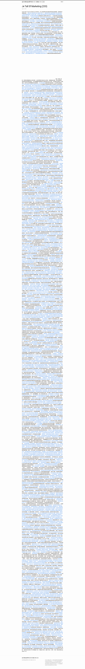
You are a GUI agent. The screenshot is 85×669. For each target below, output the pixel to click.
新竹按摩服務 (42, 562)
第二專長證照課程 (53, 477)
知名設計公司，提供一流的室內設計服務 (40, 247)
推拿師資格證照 (36, 562)
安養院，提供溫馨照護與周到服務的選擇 (37, 612)
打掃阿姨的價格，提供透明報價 (53, 277)
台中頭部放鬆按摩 (36, 30)
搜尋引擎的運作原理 (32, 383)
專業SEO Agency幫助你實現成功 (35, 86)
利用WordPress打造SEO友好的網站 (29, 286)
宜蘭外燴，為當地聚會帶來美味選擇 (40, 460)
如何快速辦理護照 (36, 599)
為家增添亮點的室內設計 (30, 176)
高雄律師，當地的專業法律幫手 (33, 257)
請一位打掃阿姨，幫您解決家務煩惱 (36, 361)
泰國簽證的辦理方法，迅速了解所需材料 (48, 123)
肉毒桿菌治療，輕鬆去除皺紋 (56, 275)
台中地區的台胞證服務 (43, 101)
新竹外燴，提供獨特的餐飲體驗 (32, 15)
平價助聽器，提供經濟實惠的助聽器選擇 (36, 325)
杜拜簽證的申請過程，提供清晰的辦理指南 (44, 454)
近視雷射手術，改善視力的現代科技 (52, 564)
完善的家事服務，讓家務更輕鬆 (50, 29)
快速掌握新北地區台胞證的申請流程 (40, 116)
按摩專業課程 (58, 462)
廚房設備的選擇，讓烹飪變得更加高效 (33, 455)
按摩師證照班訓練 (54, 545)
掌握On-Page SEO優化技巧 (37, 397)
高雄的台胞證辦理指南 (39, 190)
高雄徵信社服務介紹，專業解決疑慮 (29, 23)
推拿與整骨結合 (45, 95)
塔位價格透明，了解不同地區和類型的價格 (35, 234)
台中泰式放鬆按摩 (54, 531)
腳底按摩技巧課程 (59, 160)
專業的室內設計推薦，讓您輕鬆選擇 (48, 261)
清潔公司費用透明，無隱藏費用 (44, 316)
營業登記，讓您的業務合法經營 (30, 164)
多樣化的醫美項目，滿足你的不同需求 (32, 168)
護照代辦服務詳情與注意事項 (38, 615)
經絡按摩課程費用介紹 (43, 647)
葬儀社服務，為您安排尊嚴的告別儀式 (33, 471)
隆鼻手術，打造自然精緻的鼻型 (50, 238)
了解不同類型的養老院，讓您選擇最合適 (44, 41)
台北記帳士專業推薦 (51, 225)
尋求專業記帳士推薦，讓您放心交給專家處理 (40, 592)
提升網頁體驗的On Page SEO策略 (52, 203)
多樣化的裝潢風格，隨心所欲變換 (34, 19)
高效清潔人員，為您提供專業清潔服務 (45, 338)
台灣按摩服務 (56, 589)
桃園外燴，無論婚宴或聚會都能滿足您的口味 (53, 239)
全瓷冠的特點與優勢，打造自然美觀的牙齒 (41, 275)
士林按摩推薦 (52, 510)
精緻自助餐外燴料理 (40, 290)
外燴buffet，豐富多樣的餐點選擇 (36, 152)
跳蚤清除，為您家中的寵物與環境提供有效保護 (32, 105)
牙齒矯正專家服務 (30, 265)
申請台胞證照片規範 (55, 473)
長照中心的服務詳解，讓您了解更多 (37, 534)
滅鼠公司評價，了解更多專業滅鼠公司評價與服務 (45, 194)
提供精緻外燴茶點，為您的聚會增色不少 (47, 38)
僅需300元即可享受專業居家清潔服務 (47, 607)
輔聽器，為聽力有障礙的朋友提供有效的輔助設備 (42, 273)
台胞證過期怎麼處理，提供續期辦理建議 (46, 341)
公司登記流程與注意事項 (35, 596)
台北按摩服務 (43, 19)
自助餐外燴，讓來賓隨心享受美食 (28, 128)
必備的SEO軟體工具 (44, 151)
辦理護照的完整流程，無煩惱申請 (55, 359)
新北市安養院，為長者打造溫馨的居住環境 (51, 314)
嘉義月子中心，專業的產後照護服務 (51, 641)
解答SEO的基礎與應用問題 (31, 159)
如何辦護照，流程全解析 (30, 139)
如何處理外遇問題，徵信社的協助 (36, 314)
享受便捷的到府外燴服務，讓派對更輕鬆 (38, 418)
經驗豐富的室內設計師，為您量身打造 (50, 320)
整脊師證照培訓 (57, 623)
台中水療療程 (55, 174)
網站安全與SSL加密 (40, 222)
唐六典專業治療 (32, 216)
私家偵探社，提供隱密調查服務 (52, 121)
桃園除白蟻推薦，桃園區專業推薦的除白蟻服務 (49, 144)
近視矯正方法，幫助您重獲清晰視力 (50, 241)
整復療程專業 (50, 387)
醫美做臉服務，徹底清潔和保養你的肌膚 (33, 631)
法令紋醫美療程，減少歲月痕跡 (29, 495)
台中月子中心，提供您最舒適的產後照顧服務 (43, 355)
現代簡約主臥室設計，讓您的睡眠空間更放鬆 (51, 515)
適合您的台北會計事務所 (39, 357)
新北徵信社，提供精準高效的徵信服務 (43, 296)
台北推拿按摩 (51, 85)
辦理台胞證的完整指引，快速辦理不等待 (50, 279)
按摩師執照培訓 (52, 188)
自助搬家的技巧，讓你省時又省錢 (50, 376)
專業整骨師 (44, 326)
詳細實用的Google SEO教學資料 (29, 628)
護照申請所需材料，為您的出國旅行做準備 (40, 135)
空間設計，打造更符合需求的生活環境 (52, 577)
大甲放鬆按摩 (31, 239)
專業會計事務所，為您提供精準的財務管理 (36, 199)
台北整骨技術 (54, 329)
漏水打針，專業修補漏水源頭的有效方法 (39, 53)
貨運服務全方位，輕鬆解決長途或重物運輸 (45, 187)
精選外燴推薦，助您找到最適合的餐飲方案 (49, 191)
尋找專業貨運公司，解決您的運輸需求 (45, 519)
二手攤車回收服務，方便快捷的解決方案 (41, 435)
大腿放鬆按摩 (52, 195)
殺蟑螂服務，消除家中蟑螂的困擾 (37, 367)
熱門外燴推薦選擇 (53, 344)
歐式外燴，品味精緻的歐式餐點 (48, 293)
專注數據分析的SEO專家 (46, 631)
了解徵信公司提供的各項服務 (56, 227)
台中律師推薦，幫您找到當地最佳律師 (48, 184)
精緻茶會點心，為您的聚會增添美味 (51, 361)
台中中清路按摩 (35, 375)
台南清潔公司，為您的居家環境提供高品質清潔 (37, 387)
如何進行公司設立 (58, 485)
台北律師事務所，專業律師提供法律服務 (53, 436)
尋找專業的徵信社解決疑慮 (35, 89)
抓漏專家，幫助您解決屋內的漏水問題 (48, 155)
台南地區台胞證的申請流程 (34, 84)
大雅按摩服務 (36, 39)
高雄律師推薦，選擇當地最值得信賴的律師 (52, 141)
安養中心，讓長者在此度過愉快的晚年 (52, 325)
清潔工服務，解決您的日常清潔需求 (34, 293)
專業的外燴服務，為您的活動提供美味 (43, 289)
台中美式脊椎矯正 (52, 604)
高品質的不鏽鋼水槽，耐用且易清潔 (38, 17)
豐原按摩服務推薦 (27, 576)
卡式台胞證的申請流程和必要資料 (48, 300)
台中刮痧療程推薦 (58, 97)
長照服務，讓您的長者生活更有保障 (31, 489)
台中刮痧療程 (59, 414)
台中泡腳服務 (40, 423)
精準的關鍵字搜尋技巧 (51, 608)
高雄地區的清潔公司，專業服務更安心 (48, 302)
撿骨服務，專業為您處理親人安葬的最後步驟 (53, 125)
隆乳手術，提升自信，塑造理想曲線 (30, 530)
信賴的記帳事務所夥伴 (51, 521)
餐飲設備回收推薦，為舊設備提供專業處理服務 (48, 39)
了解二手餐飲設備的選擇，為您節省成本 (48, 633)
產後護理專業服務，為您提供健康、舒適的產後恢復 (44, 422)
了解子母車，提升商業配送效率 (51, 290)
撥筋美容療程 (37, 123)
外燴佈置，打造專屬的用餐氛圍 (31, 342)
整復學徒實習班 (45, 85)
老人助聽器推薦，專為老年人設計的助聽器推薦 (38, 585)
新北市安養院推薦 (34, 349)
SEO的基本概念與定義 (54, 170)
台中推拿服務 (33, 167)
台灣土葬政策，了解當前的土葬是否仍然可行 (40, 178)
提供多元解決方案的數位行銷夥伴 (32, 540)
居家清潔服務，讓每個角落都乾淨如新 (46, 92)
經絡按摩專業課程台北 (31, 616)
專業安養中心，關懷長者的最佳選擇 (34, 586)
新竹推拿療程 (58, 251)
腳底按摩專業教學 (52, 585)
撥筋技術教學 (41, 249)
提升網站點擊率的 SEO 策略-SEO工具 (33, 2)
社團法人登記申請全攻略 (36, 364)
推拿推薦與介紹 (38, 372)
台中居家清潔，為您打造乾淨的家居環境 (35, 166)
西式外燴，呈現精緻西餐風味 (52, 326)
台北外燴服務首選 (31, 611)
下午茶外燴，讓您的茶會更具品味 (48, 446)
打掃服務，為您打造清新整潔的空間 (42, 207)
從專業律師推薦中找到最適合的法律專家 (49, 159)
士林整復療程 (53, 176)
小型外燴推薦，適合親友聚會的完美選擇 (37, 443)
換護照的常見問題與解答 (57, 26)
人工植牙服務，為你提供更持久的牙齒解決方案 (48, 288)
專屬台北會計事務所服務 (33, 360)
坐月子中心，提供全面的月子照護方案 (50, 52)
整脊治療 (41, 257)
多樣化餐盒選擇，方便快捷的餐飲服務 (35, 49)
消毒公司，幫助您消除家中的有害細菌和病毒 (38, 186)
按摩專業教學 (51, 393)
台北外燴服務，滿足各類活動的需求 (51, 104)
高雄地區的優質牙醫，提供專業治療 (48, 266)
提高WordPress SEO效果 (39, 147)
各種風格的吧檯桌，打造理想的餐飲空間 (50, 179)
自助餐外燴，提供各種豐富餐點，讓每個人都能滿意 (41, 26)
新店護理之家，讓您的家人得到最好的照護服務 (52, 230)
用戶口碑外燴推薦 (25, 84)
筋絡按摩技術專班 (46, 432)
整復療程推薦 (30, 435)
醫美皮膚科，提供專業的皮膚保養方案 (48, 401)
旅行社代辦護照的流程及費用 (40, 379)
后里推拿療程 (39, 279)
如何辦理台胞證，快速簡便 (40, 306)
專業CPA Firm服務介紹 (32, 250)
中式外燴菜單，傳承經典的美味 (51, 199)
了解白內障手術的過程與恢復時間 (29, 494)
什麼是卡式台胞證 (58, 566)
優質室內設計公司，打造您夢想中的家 (39, 544)
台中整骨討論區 (30, 116)
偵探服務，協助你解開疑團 (35, 210)
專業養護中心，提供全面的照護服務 (37, 410)
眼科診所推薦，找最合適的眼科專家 (40, 127)
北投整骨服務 (58, 204)
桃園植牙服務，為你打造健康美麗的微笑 (36, 365)
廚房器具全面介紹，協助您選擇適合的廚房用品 (40, 158)
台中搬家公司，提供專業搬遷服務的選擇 (46, 313)
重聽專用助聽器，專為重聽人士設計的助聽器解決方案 (45, 451)
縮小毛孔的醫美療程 (58, 124)
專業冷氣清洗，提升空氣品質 (53, 113)
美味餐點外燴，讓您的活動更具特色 (41, 31)
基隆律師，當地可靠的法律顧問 (56, 35)
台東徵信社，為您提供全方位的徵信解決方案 (43, 348)
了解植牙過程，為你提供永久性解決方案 (41, 218)
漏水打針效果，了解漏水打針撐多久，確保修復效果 (36, 462)
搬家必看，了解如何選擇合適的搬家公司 (39, 277)
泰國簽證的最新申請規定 (27, 37)
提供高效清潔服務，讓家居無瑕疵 (35, 636)
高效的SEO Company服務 (37, 269)
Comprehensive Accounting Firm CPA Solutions (38, 292)
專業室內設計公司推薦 (29, 149)
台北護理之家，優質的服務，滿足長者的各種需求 (33, 35)
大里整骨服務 (59, 569)
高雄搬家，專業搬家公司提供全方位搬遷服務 (35, 136)
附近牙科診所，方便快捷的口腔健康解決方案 (45, 628)
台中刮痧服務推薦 (55, 355)
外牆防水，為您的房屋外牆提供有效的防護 (36, 507)
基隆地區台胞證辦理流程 (32, 13)
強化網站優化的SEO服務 (34, 226)
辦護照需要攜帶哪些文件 (37, 119)
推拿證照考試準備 (40, 23)
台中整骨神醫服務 (27, 129)
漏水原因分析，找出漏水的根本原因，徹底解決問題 (38, 214)
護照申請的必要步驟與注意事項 (28, 99)
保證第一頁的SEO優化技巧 (34, 46)
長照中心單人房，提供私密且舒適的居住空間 (35, 564)
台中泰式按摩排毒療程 (41, 396)
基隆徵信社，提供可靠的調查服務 (43, 444)
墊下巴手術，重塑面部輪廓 (47, 305)
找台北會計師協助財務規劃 (54, 399)
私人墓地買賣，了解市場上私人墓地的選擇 (30, 50)
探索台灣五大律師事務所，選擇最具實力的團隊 (45, 373)
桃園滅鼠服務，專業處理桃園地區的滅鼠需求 (37, 219)
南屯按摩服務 (56, 332)
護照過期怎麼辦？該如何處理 (52, 190)
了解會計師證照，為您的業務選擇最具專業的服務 (49, 206)
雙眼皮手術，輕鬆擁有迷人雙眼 (50, 136)
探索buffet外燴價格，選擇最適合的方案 (52, 560)
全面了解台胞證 (51, 603)
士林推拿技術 (36, 271)
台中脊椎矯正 (36, 623)
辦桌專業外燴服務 (29, 52)
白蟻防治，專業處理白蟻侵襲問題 (51, 365)
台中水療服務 (55, 107)
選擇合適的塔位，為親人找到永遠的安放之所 (42, 281)
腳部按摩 (39, 530)
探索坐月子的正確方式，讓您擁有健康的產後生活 (46, 237)
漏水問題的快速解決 (50, 443)
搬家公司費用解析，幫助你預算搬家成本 (40, 625)
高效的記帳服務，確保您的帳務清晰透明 (32, 633)
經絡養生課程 (29, 119)
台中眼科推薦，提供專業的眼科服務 (31, 112)
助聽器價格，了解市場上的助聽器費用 (31, 92)
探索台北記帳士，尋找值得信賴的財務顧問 (46, 334)
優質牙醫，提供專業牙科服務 (51, 340)
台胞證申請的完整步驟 (31, 581)
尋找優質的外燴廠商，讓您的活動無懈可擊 (41, 344)
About (62, 1)
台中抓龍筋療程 (42, 82)
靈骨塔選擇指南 (35, 341)
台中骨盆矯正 (39, 588)
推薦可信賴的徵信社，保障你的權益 (43, 509)
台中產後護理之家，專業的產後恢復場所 (47, 271)
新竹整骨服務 (29, 187)
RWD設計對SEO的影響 (31, 254)
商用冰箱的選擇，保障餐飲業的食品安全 (52, 367)
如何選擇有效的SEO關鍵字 (49, 324)
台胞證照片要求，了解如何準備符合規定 (33, 613)
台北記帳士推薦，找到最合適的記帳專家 (38, 14)
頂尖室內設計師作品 (26, 371)
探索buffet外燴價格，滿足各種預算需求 (55, 127)
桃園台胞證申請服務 (50, 17)
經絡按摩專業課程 (46, 35)
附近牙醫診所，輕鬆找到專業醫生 (37, 21)
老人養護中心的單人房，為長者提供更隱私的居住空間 (43, 403)
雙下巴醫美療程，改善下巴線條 (53, 561)
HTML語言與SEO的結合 (45, 196)
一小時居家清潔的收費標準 (31, 237)
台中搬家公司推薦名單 (40, 385)
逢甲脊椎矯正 (45, 318)
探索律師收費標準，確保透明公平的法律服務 (33, 95)
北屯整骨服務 (26, 443)
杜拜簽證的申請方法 (49, 245)
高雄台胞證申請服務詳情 (52, 103)
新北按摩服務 (60, 49)
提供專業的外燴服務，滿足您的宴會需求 (46, 360)
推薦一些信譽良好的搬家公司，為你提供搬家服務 (49, 570)
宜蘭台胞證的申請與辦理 (56, 316)
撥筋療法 (26, 491)
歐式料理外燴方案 (58, 330)
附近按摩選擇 (49, 14)
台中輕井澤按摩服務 (58, 309)
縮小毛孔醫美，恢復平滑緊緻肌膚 (41, 285)
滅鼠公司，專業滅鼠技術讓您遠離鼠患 (47, 297)
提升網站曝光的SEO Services (49, 97)
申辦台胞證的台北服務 (54, 284)
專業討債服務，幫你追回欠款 (34, 388)
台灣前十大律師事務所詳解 (38, 324)
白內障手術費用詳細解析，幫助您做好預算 (38, 426)
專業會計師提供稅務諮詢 (55, 380)
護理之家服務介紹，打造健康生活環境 (55, 221)
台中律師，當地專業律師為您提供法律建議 (47, 624)
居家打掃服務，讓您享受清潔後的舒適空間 (53, 147)
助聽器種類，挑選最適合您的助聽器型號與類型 (44, 309)
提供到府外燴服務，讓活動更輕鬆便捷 (34, 482)
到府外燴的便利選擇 (40, 436)
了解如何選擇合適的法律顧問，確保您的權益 (37, 491)
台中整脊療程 (39, 229)
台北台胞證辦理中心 (48, 21)
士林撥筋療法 (32, 117)
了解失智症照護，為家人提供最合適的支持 (52, 23)
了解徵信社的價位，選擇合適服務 (47, 549)
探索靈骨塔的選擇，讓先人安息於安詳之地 (36, 577)
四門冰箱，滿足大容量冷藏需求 (52, 385)
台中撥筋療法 (43, 304)
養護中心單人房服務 (50, 180)
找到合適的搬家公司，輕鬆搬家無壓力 (32, 526)
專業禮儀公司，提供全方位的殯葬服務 (31, 211)
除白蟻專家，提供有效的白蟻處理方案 (34, 408)
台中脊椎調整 (40, 259)
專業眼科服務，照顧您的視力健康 (42, 286)
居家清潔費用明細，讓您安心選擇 (34, 261)
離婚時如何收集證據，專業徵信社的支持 (52, 183)
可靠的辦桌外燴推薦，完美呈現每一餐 (36, 104)
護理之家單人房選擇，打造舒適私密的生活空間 (51, 243)
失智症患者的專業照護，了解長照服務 (47, 599)
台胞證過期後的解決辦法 (45, 170)
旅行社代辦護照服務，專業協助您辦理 (49, 86)
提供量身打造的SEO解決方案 (33, 38)
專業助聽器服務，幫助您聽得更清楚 (30, 637)
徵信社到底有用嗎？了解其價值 (32, 42)
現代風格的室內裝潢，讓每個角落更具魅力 (32, 155)
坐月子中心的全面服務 (26, 277)
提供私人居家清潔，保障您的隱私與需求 (46, 112)
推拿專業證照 (45, 475)
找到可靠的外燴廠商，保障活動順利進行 (39, 148)
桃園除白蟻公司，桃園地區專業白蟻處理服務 (46, 13)
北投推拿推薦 (36, 251)
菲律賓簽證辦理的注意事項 (37, 246)
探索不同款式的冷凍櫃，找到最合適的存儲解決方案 (36, 96)
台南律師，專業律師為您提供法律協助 (34, 351)
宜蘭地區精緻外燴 (53, 99)
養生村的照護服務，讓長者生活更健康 (48, 411)
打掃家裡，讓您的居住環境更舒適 (54, 544)
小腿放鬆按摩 (46, 643)
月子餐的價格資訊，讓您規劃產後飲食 (44, 506)
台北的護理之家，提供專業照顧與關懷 (39, 336)
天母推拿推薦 (34, 645)
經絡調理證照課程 (52, 45)
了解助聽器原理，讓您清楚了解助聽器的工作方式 (45, 88)
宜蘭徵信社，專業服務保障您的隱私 (50, 377)
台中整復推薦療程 (32, 454)
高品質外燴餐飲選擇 (32, 195)
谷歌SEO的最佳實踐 (29, 483)
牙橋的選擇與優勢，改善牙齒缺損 (42, 139)
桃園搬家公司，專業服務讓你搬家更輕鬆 (34, 143)
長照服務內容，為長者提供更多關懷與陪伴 (44, 216)
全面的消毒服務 (46, 593)
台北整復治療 (37, 29)
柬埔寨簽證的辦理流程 (53, 435)
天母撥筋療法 (48, 345)
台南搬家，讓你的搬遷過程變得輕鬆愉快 (49, 464)
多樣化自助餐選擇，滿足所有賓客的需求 (44, 317)
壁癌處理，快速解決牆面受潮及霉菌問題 (32, 144)
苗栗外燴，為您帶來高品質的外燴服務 (42, 412)
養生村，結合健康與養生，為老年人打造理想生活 (35, 523)
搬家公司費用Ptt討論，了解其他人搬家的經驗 (38, 103)
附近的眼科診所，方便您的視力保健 (29, 133)
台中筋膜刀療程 (36, 288)
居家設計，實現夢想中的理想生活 (45, 50)
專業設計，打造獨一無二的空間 (41, 359)
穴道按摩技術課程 (38, 356)
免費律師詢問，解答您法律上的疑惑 (51, 270)
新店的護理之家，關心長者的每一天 (43, 176)
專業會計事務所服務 (40, 125)
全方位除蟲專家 (58, 300)
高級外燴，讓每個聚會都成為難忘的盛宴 (39, 188)
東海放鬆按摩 (59, 499)
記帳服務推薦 (59, 234)
